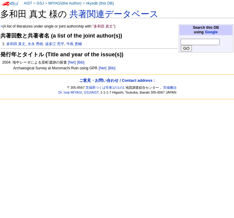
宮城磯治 (169, 87)
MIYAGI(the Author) (64, 3)
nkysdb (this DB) (100, 3)
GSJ (40, 3)
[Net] (72, 62)
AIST (28, 3)
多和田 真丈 (15, 44)
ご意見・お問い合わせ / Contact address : (117, 80)
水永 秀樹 (35, 44)
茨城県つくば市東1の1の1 (105, 87)
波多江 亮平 (54, 44)
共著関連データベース (114, 14)
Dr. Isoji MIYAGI (70, 92)
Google (211, 32)
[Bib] (80, 62)
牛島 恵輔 (74, 44)
